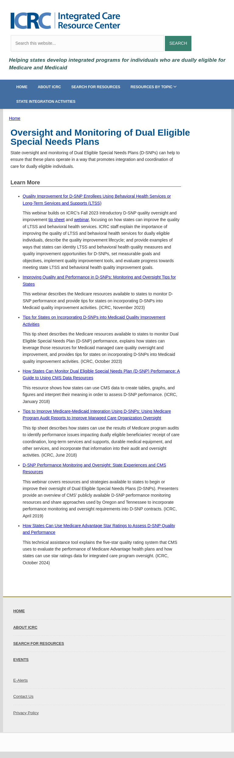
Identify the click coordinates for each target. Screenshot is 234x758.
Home (22, 87)
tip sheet (56, 219)
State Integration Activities (45, 101)
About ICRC (49, 87)
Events (21, 660)
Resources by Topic (152, 87)
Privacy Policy (26, 713)
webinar (81, 219)
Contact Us (23, 696)
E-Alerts (20, 680)
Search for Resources (95, 87)
